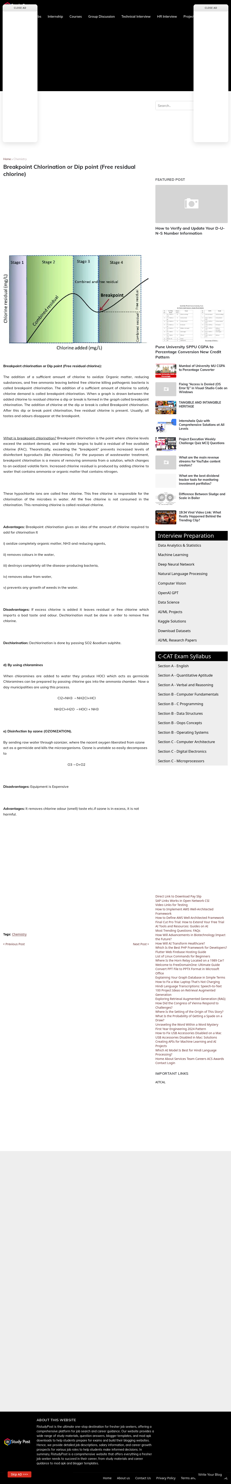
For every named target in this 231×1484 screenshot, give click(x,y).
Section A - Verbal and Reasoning (185, 684)
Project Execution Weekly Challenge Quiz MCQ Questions (201, 441)
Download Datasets (174, 630)
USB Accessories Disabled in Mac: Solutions (186, 1037)
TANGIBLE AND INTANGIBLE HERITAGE (200, 404)
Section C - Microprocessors (181, 760)
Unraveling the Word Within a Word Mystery (186, 1024)
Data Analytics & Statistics (179, 545)
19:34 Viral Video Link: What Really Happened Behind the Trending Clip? (200, 516)
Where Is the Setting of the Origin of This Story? (189, 1012)
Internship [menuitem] (55, 16)
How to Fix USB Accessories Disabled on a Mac (188, 1033)
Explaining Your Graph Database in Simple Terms (190, 977)
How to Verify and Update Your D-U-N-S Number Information (190, 231)
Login (171, 1063)
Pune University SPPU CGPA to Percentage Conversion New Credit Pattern (188, 352)
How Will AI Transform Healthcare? (180, 943)
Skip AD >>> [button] (19, 1474)
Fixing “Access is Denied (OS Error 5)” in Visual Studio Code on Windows (203, 388)
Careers (200, 1059)
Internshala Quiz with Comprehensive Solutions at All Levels (201, 425)
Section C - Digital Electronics (182, 751)
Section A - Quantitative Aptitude (185, 675)
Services (180, 1059)
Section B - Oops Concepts (180, 722)
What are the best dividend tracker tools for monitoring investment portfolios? (199, 480)
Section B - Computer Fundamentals (188, 694)
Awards (218, 1059)
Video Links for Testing (171, 905)
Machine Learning (173, 554)
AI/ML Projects (170, 611)
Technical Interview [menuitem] (136, 16)
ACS (209, 1059)
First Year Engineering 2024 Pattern (180, 1029)
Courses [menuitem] (76, 16)
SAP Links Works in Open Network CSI (182, 901)
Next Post (140, 944)
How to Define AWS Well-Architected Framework (189, 918)
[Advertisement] (115, 56)
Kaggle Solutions (172, 621)
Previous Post (15, 944)
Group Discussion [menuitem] (101, 16)
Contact (160, 1063)
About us (123, 1478)
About (169, 1059)
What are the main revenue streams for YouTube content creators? (199, 461)
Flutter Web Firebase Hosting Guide (180, 952)
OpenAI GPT (168, 592)
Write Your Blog (210, 1474)
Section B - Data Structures (180, 713)
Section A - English (173, 665)
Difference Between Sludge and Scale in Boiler (202, 496)
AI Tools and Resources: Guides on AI (181, 926)
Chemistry (20, 159)
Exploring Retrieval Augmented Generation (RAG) (190, 999)
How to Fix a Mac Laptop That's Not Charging (187, 982)
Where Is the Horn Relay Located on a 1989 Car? (189, 960)
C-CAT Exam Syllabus (184, 656)
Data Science (168, 602)
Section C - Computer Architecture (186, 741)
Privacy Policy (165, 1478)
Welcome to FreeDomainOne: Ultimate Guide (187, 965)
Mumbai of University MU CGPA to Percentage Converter (202, 368)
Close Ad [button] (20, 7)
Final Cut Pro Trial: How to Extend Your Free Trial (189, 922)
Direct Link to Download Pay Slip (178, 896)
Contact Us (143, 1478)
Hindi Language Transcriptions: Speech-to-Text (188, 986)
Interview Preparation (186, 535)
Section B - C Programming (180, 703)
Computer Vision (172, 583)
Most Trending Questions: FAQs (177, 930)
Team (191, 1059)
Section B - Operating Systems (183, 732)
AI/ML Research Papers (177, 640)
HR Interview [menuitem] (167, 16)
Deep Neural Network (176, 564)
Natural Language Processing (182, 573)
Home (7, 159)
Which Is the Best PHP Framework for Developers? (191, 947)
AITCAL (160, 1082)
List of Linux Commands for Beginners (182, 956)
